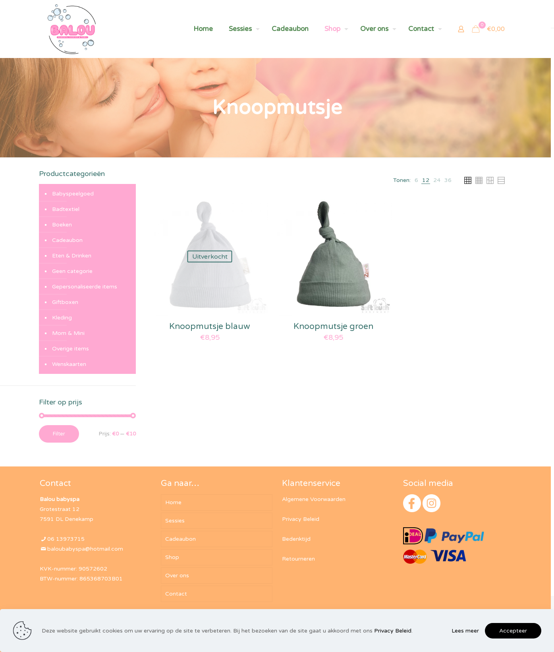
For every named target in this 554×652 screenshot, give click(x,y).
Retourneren (298, 558)
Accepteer (513, 630)
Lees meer (465, 630)
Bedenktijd (296, 539)
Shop (172, 557)
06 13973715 (66, 539)
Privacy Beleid (300, 519)
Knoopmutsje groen (333, 326)
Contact (176, 593)
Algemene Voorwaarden (314, 499)
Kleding (62, 317)
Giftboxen (65, 302)
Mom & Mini (68, 333)
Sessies (175, 520)
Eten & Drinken (71, 255)
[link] (416, 180)
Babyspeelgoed (73, 193)
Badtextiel (65, 209)
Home (173, 502)
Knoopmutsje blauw (209, 326)
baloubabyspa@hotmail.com (85, 549)
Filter (59, 434)
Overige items (70, 348)
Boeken (62, 224)
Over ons (177, 575)
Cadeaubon (67, 240)
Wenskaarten (69, 364)
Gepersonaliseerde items (84, 286)
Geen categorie (72, 271)
